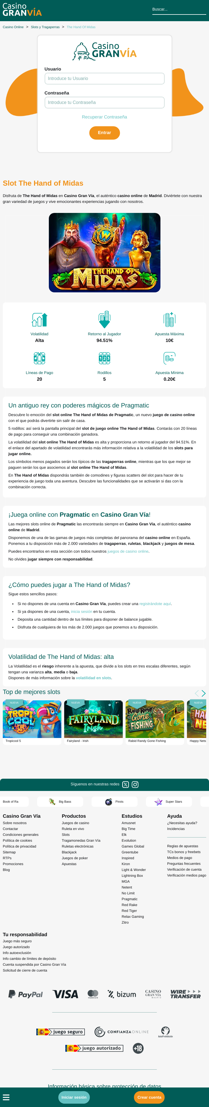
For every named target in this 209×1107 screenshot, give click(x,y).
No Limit (128, 893)
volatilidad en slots (93, 678)
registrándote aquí (155, 603)
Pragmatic (130, 899)
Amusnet (129, 823)
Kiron (126, 864)
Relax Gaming (133, 917)
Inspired (128, 858)
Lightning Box (132, 876)
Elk (124, 835)
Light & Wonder (134, 870)
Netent (127, 887)
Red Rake (129, 905)
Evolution (129, 841)
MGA (126, 881)
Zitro (125, 922)
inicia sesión (81, 611)
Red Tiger (129, 911)
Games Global (133, 846)
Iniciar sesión (74, 1097)
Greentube (130, 852)
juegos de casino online (128, 551)
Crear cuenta (150, 1097)
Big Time (128, 829)
